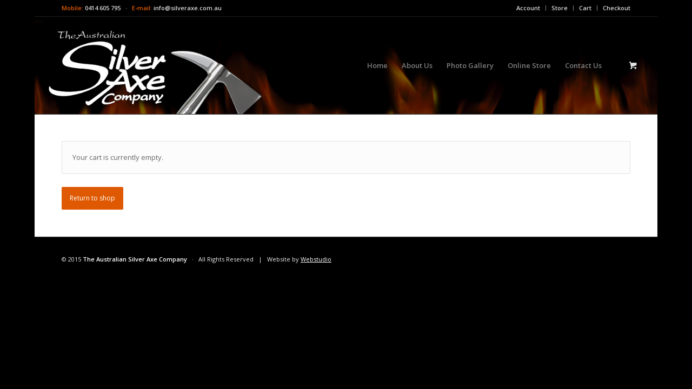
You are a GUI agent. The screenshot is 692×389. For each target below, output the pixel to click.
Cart (585, 8)
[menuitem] (528, 8)
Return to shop (92, 198)
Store (559, 8)
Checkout (616, 8)
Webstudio (316, 259)
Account (528, 8)
